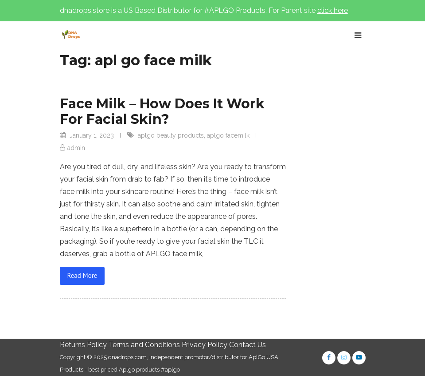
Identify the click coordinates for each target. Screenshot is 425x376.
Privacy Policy (204, 344)
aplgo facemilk (228, 135)
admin (76, 147)
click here (332, 10)
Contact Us (247, 344)
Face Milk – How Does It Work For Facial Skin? (162, 111)
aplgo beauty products (171, 135)
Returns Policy (83, 344)
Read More (82, 275)
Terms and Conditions (144, 344)
